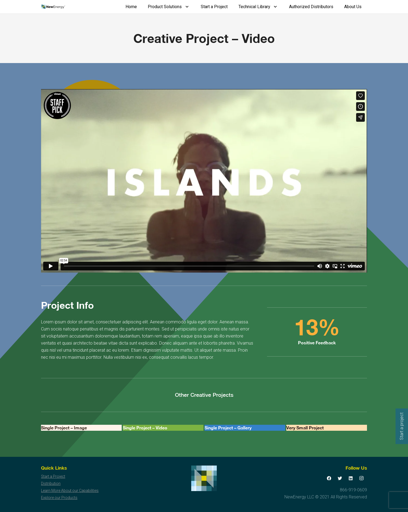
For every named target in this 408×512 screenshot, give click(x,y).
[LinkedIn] (350, 478)
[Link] (53, 7)
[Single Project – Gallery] (245, 428)
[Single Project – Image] (81, 428)
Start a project (401, 426)
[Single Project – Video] (163, 428)
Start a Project (53, 476)
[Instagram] (361, 478)
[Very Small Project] (326, 428)
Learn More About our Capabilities (70, 490)
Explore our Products (59, 497)
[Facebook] (329, 478)
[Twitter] (339, 478)
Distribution (51, 483)
